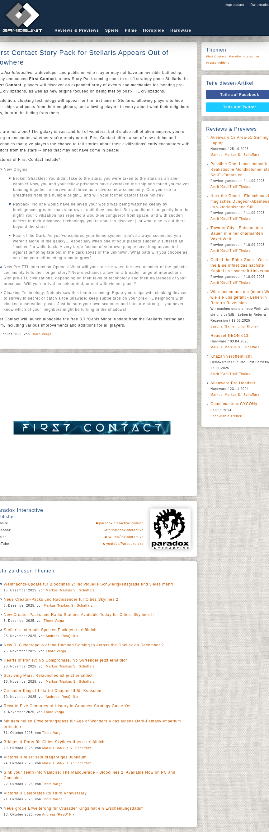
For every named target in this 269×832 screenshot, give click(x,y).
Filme (131, 30)
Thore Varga (41, 334)
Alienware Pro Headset (232, 383)
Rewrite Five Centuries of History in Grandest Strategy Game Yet (67, 706)
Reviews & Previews (76, 30)
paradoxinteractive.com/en (121, 523)
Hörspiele (153, 30)
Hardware (180, 30)
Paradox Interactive (244, 56)
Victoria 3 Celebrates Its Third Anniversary (45, 793)
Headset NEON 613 (229, 335)
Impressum (234, 5)
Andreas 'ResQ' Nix (62, 636)
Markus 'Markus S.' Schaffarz (70, 590)
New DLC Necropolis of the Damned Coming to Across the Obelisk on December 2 (84, 645)
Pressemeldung (218, 62)
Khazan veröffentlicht (231, 356)
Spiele (112, 30)
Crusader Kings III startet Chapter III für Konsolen (52, 691)
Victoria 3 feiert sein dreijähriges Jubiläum (45, 757)
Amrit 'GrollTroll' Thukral (231, 186)
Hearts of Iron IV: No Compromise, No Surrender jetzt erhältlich (66, 660)
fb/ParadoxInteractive (126, 530)
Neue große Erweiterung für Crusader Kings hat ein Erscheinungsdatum (74, 808)
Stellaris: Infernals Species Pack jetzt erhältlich (50, 630)
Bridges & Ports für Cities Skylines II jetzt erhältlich (54, 742)
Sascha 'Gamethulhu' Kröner (234, 326)
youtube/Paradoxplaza (125, 543)
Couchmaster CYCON (233, 404)
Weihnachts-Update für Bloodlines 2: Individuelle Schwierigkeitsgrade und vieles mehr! (88, 584)
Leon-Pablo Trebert (226, 416)
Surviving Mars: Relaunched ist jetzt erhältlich (49, 675)
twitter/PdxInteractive (126, 537)
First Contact (216, 56)
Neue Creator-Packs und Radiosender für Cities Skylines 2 (61, 599)
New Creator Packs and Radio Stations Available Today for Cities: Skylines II (79, 615)
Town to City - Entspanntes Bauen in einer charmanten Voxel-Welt (236, 233)
